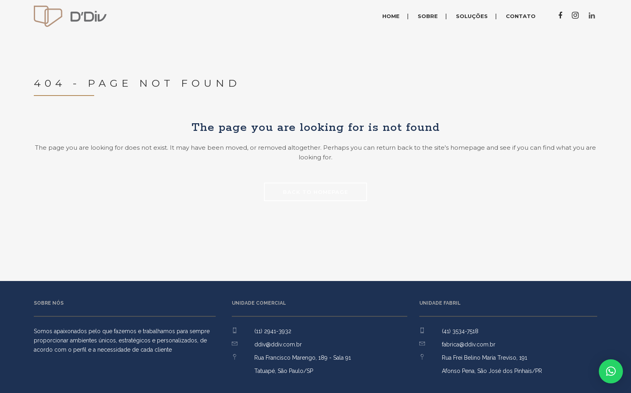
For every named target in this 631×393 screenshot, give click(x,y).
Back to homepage (315, 192)
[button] (611, 371)
